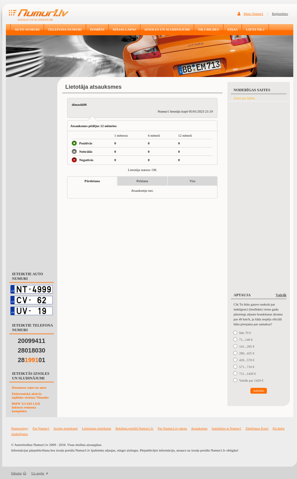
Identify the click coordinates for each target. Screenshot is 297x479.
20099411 (31, 340)
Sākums (16, 473)
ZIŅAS (232, 29)
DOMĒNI (97, 29)
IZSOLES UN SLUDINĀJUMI (167, 29)
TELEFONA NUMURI (65, 29)
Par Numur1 (40, 428)
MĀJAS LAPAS (124, 29)
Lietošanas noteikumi (96, 428)
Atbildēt (258, 390)
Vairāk (281, 295)
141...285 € (247, 346)
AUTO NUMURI (27, 29)
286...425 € (247, 353)
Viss (193, 181)
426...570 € (247, 360)
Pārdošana (92, 181)
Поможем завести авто (29, 387)
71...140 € (246, 339)
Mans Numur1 (254, 13)
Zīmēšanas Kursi (256, 428)
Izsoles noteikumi (66, 428)
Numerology (19, 428)
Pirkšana (142, 181)
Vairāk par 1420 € (251, 380)
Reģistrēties (280, 13)
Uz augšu (37, 473)
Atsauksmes (199, 428)
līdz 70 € (245, 333)
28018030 (31, 350)
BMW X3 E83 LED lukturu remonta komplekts (26, 407)
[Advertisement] (31, 171)
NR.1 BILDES (208, 29)
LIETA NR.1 (255, 29)
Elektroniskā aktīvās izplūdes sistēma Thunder (30, 395)
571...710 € (247, 367)
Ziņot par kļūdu (244, 98)
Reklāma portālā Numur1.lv (134, 428)
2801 (31, 360)
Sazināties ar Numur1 (226, 428)
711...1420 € (247, 373)
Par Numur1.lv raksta (172, 428)
